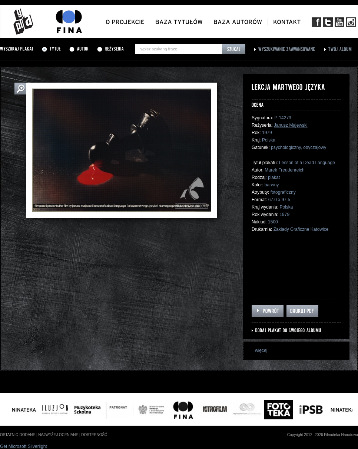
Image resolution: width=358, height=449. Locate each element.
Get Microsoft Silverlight (23, 446)
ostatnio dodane (17, 435)
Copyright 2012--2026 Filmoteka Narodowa (322, 435)
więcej (261, 350)
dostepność (94, 435)
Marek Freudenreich (284, 170)
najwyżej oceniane (58, 435)
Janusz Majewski (291, 125)
